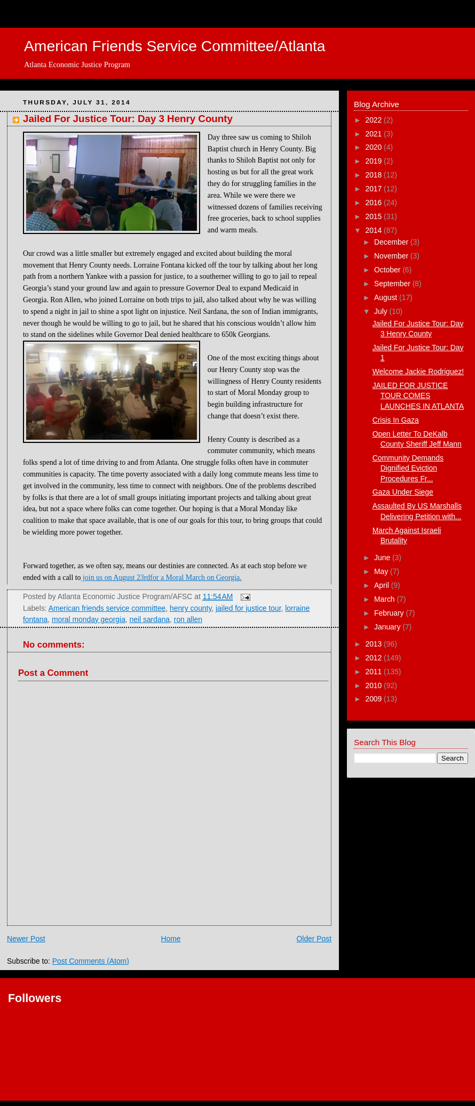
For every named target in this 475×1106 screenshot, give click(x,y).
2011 (374, 671)
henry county (190, 608)
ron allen (188, 619)
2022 (374, 120)
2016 (374, 202)
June (383, 557)
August (386, 297)
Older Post (314, 938)
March (385, 599)
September (393, 283)
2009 (374, 699)
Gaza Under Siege (403, 492)
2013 (374, 644)
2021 (374, 134)
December (392, 242)
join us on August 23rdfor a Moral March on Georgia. (161, 578)
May (382, 571)
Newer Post (26, 938)
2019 (374, 161)
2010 (374, 685)
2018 (374, 175)
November (392, 256)
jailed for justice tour (248, 608)
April (382, 585)
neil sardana (150, 619)
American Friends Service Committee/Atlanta (175, 45)
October (388, 269)
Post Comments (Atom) (90, 961)
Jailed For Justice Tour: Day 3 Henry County (128, 118)
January (388, 627)
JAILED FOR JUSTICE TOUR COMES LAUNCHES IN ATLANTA (418, 395)
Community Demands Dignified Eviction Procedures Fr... (408, 468)
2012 (374, 657)
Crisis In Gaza (396, 420)
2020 (374, 147)
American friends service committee (107, 608)
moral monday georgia (88, 619)
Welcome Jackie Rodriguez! (418, 371)
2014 (374, 230)
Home (171, 938)
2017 (374, 188)
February (390, 613)
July (382, 311)
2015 (374, 216)
